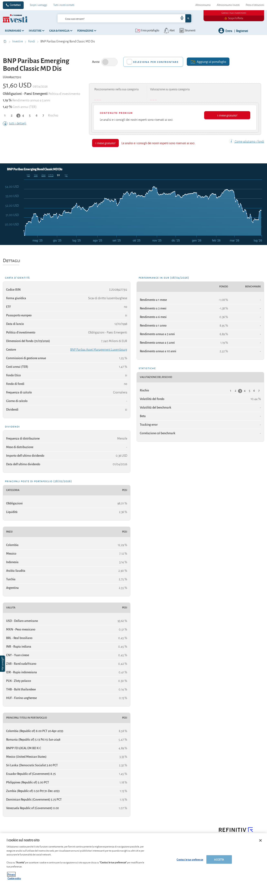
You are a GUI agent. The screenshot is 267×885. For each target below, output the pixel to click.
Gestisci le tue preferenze (190, 859)
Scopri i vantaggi (38, 5)
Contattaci (15, 5)
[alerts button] (169, 31)
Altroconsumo (203, 5)
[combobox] (124, 18)
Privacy (11, 874)
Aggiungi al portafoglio (208, 61)
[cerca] (112, 18)
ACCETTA (219, 859)
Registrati (242, 30)
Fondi (32, 41)
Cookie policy (14, 878)
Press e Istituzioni (255, 5)
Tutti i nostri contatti (63, 5)
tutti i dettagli (14, 123)
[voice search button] (180, 18)
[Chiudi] (260, 840)
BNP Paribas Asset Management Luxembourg (98, 349)
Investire (17, 41)
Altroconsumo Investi (228, 5)
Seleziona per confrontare (156, 61)
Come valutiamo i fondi (246, 141)
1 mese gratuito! (227, 115)
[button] (3, 664)
